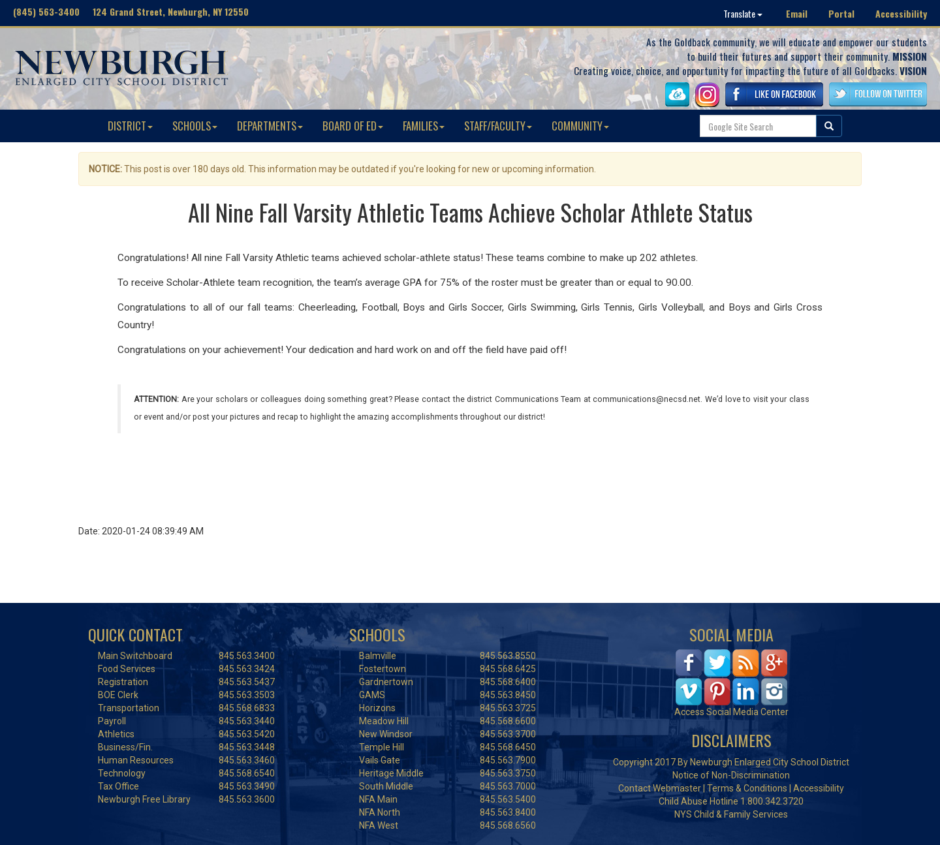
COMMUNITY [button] (580, 125)
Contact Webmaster (659, 788)
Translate (742, 13)
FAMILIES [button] (424, 125)
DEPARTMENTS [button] (270, 125)
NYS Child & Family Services (731, 814)
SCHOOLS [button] (194, 125)
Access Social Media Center (731, 712)
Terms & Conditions (747, 788)
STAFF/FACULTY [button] (498, 125)
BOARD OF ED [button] (352, 125)
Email (796, 13)
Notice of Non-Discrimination (731, 775)
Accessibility (901, 13)
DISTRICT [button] (130, 125)
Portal (841, 13)
